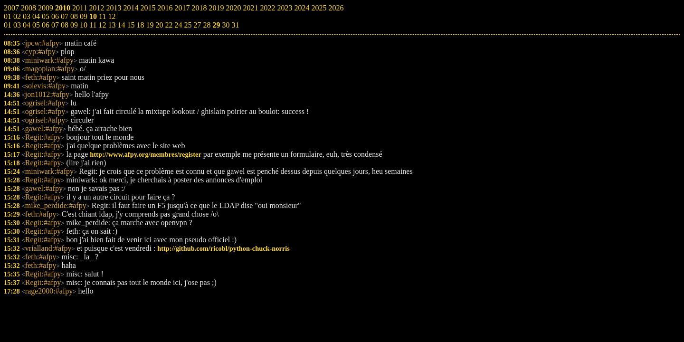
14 (121, 25)
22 (168, 25)
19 (149, 25)
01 (7, 25)
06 (45, 25)
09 (74, 25)
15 (130, 25)
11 (92, 25)
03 (17, 25)
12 (102, 25)
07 (55, 25)
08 (64, 25)
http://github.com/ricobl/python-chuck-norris (223, 248)
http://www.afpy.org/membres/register (145, 154)
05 (36, 25)
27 (197, 25)
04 (26, 25)
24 (178, 25)
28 (206, 25)
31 (235, 25)
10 (83, 25)
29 (216, 25)
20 (159, 25)
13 (111, 25)
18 (140, 25)
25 (187, 25)
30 (225, 25)
